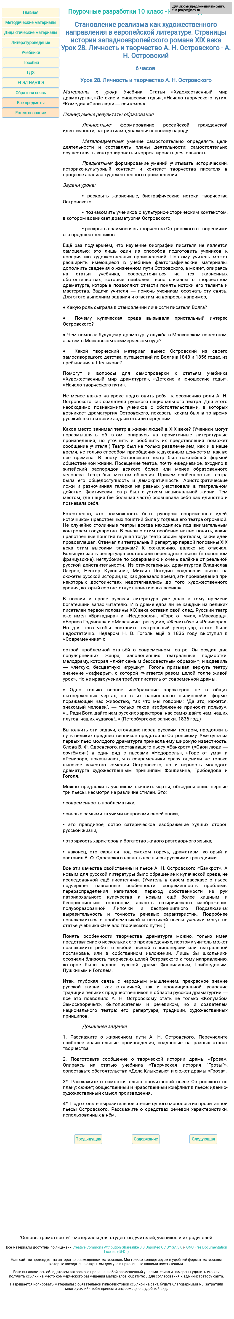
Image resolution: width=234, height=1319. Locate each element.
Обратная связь (31, 92)
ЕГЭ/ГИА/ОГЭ (31, 82)
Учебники (30, 52)
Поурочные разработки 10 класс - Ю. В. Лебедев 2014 (145, 11)
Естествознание (30, 112)
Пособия (30, 62)
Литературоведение (30, 42)
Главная (30, 12)
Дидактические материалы (30, 32)
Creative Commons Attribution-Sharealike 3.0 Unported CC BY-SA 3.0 (127, 1247)
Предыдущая (88, 1139)
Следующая (203, 1139)
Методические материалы (30, 22)
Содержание (146, 1139)
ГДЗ (31, 72)
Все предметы (31, 102)
